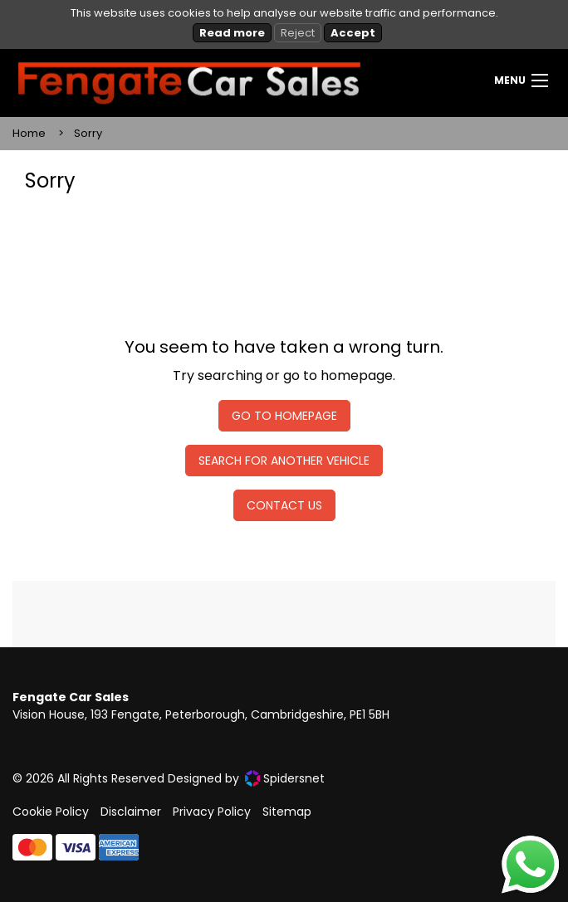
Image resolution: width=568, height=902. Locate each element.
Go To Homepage (284, 415)
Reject (298, 33)
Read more (232, 33)
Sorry (88, 133)
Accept (353, 33)
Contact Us (284, 505)
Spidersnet (285, 778)
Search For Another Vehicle (284, 460)
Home (29, 133)
